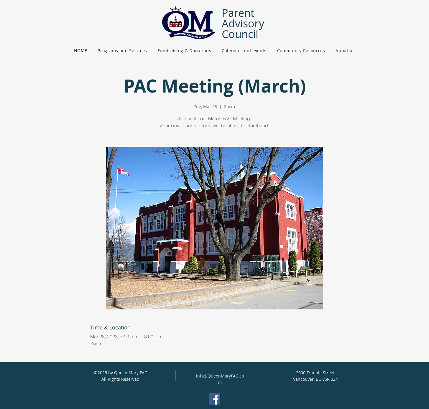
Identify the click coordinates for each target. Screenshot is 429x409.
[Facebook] (214, 399)
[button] (122, 50)
